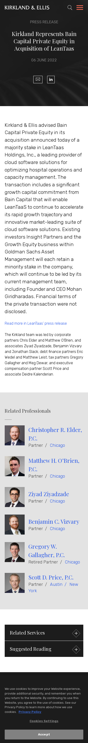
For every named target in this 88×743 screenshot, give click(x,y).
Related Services (44, 633)
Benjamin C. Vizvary (53, 521)
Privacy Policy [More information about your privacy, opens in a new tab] (30, 713)
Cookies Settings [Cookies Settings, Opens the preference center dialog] (44, 722)
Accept (44, 736)
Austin (56, 584)
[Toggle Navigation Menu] (79, 8)
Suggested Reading (44, 649)
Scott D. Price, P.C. (50, 577)
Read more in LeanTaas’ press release (36, 323)
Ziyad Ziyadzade (48, 494)
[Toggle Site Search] (70, 7)
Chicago (57, 445)
